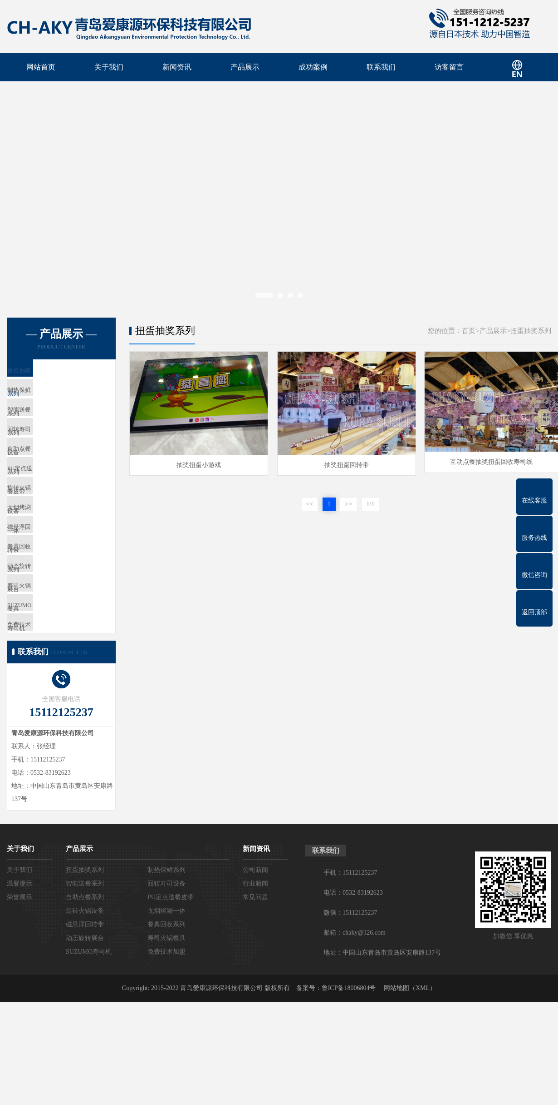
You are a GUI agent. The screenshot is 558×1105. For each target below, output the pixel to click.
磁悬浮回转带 (46, 588)
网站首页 (40, 68)
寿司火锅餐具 (46, 669)
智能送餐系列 (46, 427)
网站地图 (396, 1091)
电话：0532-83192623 (353, 995)
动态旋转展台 (46, 642)
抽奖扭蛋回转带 (340, 463)
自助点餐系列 (46, 481)
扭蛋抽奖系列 (46, 374)
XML (423, 1091)
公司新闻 (255, 973)
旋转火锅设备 (46, 535)
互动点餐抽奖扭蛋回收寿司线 (483, 463)
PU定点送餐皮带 (49, 508)
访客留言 (449, 68)
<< (309, 503)
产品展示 (244, 68)
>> (348, 503)
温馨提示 (19, 986)
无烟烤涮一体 (46, 561)
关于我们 (108, 68)
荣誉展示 (19, 1000)
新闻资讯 (176, 68)
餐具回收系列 (46, 615)
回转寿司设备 (46, 454)
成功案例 (313, 68)
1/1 (371, 503)
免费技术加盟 (46, 722)
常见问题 (255, 1000)
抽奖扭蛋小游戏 (196, 463)
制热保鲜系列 (46, 401)
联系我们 (381, 68)
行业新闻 (255, 986)
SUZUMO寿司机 (49, 695)
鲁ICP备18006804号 (349, 1091)
